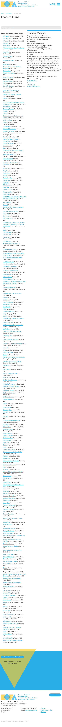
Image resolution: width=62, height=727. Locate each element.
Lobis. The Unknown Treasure (12, 331)
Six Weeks (6, 491)
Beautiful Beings (8, 86)
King (4, 309)
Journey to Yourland (9, 287)
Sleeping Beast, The (9, 496)
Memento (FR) (31, 80)
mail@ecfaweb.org (31, 710)
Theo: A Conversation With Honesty (14, 535)
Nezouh (5, 412)
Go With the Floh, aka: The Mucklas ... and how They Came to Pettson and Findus (14, 224)
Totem (5, 568)
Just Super (6, 300)
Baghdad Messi (7, 81)
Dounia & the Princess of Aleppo (13, 150)
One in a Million (8, 435)
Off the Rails (7, 427)
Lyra (4, 350)
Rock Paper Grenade (9, 465)
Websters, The (7, 617)
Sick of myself (7, 478)
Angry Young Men (8, 60)
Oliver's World (7, 433)
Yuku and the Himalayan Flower (12, 640)
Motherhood (7, 377)
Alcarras (5, 43)
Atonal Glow (7, 71)
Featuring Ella (7, 178)
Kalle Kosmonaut (8, 302)
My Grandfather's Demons (11, 386)
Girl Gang (6, 213)
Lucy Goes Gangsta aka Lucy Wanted (14, 343)
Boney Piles (6, 106)
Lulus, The (6, 348)
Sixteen (5, 493)
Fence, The (6, 180)
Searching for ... (6, 28)
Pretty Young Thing (9, 449)
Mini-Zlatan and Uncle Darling (12, 361)
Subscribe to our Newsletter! (13, 657)
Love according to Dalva (10, 339)
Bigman (5, 98)
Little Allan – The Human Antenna (13, 318)
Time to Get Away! (9, 556)
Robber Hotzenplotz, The (11, 461)
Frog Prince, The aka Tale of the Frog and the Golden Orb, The (14, 197)
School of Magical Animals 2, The (13, 472)
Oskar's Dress (7, 440)
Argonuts (6, 64)
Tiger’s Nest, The (8, 554)
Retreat (5, 456)
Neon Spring (7, 407)
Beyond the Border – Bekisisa (12, 94)
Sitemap (43, 712)
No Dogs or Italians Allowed (11, 420)
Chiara (5, 113)
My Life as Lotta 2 (8, 390)
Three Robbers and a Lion (11, 546)
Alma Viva (6, 52)
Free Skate (6, 194)
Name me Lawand (8, 399)
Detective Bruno (8, 143)
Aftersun (6, 41)
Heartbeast (6, 237)
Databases (8, 13)
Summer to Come (8, 509)
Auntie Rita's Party (9, 73)
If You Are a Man (8, 274)
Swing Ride (6, 522)
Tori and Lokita (7, 563)
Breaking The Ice (8, 109)
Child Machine (7, 120)
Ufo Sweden (7, 590)
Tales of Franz (7, 524)
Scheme (5, 469)
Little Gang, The (8, 322)
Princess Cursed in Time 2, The (12, 452)
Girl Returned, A (8, 218)
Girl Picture (6, 216)
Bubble (5, 111)
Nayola (5, 403)
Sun (4, 511)
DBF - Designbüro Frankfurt (23, 721)
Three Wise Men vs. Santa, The (12, 550)
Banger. (5, 83)
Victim (5, 606)
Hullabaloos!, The (8, 262)
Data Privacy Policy (46, 710)
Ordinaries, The (8, 438)
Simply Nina (6, 482)
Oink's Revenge (8, 429)
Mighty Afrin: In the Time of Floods (14, 357)
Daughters (6, 137)
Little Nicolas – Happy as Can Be (13, 325)
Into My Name (7, 277)
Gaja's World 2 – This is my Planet (13, 207)
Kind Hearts (6, 307)
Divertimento (7, 146)
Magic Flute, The (8, 352)
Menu (53, 4)
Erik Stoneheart (8, 158)
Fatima (5, 175)
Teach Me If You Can (9, 528)
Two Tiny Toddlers (8, 586)
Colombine (6, 126)
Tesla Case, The (7, 533)
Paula (5, 445)
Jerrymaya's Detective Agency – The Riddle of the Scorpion (14, 282)
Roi (4, 467)
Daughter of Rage (8, 131)
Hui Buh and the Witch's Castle (12, 257)
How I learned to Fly (9, 249)
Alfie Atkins (6, 45)
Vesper (5, 602)
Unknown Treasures (9, 595)
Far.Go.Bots (6, 173)
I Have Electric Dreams (10, 266)
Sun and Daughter (8, 514)
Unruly (5, 597)
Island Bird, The (8, 279)
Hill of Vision (7, 241)
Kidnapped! (6, 304)
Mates (5, 355)
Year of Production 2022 (12, 33)
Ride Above (6, 458)
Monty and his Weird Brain (11, 373)
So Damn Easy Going (9, 498)
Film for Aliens (7, 185)
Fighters (5, 182)
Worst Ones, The (8, 638)
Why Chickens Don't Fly (10, 623)
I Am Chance (7, 264)
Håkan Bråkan (7, 232)
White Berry (7, 621)
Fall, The (5, 171)
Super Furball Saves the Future (12, 518)
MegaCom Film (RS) (33, 86)
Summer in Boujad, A (9, 505)
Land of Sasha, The (8, 311)
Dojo (4, 148)
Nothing (5, 424)
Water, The (6, 610)
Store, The (6, 503)
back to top (56, 695)
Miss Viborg (6, 365)
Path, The (6, 442)
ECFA (2, 13)
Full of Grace (7, 202)
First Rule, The (7, 189)
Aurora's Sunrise (8, 77)
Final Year (6, 187)
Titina (5, 559)
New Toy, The (7, 410)
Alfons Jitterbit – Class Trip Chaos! (13, 48)
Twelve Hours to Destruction (12, 578)
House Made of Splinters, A (11, 243)
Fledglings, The (8, 192)
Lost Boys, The (7, 335)
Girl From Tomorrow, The (10, 211)
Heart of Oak (7, 234)
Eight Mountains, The (9, 154)
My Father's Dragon (9, 384)
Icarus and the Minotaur (10, 270)
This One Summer (8, 544)
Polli (4, 447)
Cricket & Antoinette (9, 129)
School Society (7, 476)
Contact (43, 708)
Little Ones (6, 329)
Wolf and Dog (7, 634)
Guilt (4, 230)
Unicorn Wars (7, 593)
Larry (4, 314)
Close (5, 122)
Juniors (5, 297)
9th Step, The (7, 38)
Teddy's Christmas (8, 531)
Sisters (5, 489)
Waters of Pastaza (8, 614)
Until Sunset (7, 600)
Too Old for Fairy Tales (10, 561)
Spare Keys (6, 500)
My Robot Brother (8, 397)
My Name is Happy (8, 393)
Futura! (5, 205)
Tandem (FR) (31, 84)
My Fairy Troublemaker (10, 380)
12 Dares (6, 36)
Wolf (4, 631)
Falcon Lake (6, 168)
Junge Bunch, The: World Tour (12, 293)
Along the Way (7, 56)
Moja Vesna (6, 369)
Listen (5, 316)
